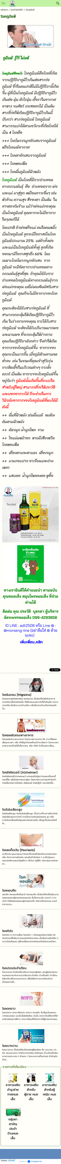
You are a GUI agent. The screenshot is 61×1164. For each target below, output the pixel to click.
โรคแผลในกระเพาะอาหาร (17, 735)
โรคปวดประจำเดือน (14, 968)
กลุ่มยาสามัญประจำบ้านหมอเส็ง (12, 1128)
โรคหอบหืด (9, 890)
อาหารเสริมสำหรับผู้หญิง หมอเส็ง (49, 1092)
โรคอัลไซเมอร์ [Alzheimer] (19, 772)
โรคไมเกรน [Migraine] (16, 694)
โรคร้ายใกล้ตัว (17, 9)
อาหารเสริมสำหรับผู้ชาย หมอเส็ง (31, 1092)
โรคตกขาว (8, 1008)
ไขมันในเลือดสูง (12, 809)
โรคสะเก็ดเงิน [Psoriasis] (18, 850)
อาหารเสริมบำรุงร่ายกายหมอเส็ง (13, 1092)
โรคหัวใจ (7, 931)
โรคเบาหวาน (10, 1045)
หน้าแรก (4, 9)
